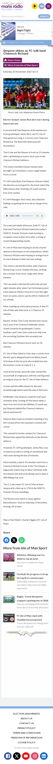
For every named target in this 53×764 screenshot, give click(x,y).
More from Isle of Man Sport (23, 65)
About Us (26, 718)
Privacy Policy (26, 728)
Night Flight (24, 30)
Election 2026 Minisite (26, 713)
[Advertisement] (26, 665)
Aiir (37, 748)
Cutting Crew (13, 42)
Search (44, 16)
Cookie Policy (26, 742)
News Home (14, 60)
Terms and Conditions (27, 732)
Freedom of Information (26, 737)
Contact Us (26, 723)
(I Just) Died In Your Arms (32, 42)
